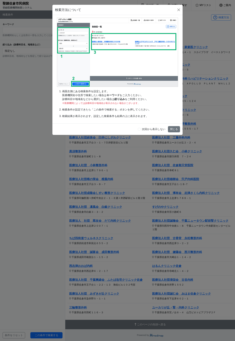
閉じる (174, 129)
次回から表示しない (153, 129)
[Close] (178, 9)
